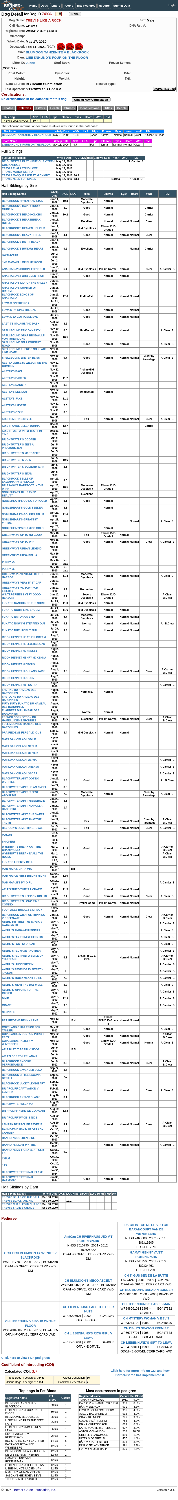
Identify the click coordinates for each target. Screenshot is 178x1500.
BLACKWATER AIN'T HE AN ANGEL (24, 787)
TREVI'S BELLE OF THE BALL (21, 1197)
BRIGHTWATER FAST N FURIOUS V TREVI (28, 161)
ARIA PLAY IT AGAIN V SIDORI (21, 1049)
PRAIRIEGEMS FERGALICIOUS (21, 732)
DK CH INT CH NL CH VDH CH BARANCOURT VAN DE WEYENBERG (146, 1229)
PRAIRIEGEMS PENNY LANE (20, 1020)
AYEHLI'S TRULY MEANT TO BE (22, 978)
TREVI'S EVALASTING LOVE (20, 168)
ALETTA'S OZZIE (12, 412)
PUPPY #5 (8, 562)
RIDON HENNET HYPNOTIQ (19, 684)
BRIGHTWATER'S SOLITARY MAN (23, 466)
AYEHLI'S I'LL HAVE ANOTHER (21, 950)
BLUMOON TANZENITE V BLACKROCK (57, 52)
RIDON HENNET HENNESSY (19, 650)
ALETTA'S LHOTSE (14, 405)
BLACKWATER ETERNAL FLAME (23, 1172)
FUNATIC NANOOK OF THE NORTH (24, 603)
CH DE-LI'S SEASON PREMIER (146, 1328)
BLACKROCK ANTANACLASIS (21, 1097)
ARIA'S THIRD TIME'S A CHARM (22, 889)
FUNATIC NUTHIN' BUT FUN (19, 630)
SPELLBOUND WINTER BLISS (21, 357)
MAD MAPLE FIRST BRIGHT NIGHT (24, 875)
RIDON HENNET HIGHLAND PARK (23, 671)
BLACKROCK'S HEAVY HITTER (21, 235)
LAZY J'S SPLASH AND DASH (20, 323)
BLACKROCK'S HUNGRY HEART (22, 248)
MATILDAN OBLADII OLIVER (20, 753)
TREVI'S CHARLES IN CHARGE (21, 1204)
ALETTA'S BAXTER (14, 378)
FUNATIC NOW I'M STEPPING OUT (23, 623)
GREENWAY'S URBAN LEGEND (22, 548)
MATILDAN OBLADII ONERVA (20, 766)
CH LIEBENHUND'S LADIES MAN (146, 1304)
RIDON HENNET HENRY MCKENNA (24, 657)
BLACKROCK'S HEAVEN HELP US (23, 228)
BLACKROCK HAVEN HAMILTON (22, 201)
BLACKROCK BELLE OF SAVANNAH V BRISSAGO (18, 480)
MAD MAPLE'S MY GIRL (17, 882)
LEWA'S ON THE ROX (15, 303)
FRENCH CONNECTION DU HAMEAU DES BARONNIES (19, 719)
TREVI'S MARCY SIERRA (17, 171)
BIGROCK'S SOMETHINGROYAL (22, 828)
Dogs (44, 5)
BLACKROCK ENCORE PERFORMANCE (16, 1063)
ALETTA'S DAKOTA (14, 385)
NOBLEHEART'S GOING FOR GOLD (24, 500)
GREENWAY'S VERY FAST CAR (21, 582)
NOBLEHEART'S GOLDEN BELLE (23, 514)
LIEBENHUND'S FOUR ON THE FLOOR (57, 57)
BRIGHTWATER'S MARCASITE (21, 453)
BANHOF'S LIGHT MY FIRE (19, 1144)
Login (172, 5)
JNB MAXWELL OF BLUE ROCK (22, 262)
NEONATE (8, 1012)
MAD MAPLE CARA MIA (17, 868)
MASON (7, 834)
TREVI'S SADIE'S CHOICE (18, 1207)
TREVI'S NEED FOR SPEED (19, 179)
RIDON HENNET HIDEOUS (18, 664)
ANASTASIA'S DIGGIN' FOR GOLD (23, 269)
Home (33, 5)
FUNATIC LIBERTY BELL (17, 862)
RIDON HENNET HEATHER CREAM (24, 637)
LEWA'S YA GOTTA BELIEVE (20, 316)
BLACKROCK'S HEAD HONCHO (22, 214)
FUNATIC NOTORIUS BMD (18, 616)
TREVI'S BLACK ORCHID (17, 1200)
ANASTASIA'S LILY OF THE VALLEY (24, 282)
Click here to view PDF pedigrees (25, 1357)
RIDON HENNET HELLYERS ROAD (23, 644)
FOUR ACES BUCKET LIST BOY (22, 909)
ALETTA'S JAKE (12, 398)
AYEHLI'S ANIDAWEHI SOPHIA (21, 930)
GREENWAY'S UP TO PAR (18, 541)
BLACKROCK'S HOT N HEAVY (21, 241)
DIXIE (5, 998)
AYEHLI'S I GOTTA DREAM (18, 943)
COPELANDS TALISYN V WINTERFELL (17, 1042)
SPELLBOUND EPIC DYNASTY (21, 330)
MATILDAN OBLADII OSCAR (19, 773)
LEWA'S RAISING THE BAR (19, 310)
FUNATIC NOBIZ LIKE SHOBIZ (21, 609)
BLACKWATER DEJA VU (17, 1104)
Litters (55, 5)
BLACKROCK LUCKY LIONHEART (23, 1083)
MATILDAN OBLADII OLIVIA (19, 759)
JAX (4, 1165)
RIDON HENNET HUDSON (18, 678)
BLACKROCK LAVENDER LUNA (22, 1069)
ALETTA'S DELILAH (14, 391)
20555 (30, 63)
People (68, 5)
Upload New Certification (91, 99)
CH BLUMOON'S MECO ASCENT (88, 1280)
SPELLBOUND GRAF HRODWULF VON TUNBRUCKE (23, 337)
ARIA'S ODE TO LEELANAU (19, 1056)
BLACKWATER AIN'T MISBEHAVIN (23, 800)
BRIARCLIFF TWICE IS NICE (19, 1117)
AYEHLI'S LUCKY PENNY (17, 964)
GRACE (6, 1005)
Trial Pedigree (86, 5)
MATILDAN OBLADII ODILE (19, 739)
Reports (104, 5)
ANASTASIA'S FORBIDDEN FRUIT (23, 275)
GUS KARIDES (11, 164)
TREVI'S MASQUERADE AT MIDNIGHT (26, 175)
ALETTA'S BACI (12, 371)
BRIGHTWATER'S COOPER (19, 439)
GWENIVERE (10, 255)
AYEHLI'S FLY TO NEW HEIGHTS (22, 937)
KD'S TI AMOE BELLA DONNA (21, 425)
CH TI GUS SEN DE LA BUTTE (146, 1275)
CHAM (6, 1158)
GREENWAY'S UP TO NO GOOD (22, 534)
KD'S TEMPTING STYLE (17, 419)
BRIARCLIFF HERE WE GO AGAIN (23, 1110)
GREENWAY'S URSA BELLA (19, 555)
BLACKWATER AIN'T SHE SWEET (23, 814)
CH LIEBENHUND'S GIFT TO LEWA (146, 1342)
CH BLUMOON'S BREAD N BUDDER (146, 1290)
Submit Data (121, 5)
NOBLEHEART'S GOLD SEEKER (22, 507)
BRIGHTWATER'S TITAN (17, 473)
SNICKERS (9, 841)
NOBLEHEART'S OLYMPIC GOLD (23, 528)
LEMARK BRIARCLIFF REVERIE (22, 1124)
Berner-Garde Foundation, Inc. (35, 1490)
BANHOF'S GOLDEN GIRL (18, 1138)
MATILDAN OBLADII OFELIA (20, 746)
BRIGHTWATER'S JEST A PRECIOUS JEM (18, 446)
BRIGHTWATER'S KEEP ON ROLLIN (24, 896)
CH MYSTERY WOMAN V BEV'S (146, 1318)
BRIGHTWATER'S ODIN (16, 460)
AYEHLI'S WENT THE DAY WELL (22, 984)
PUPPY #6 (8, 569)
